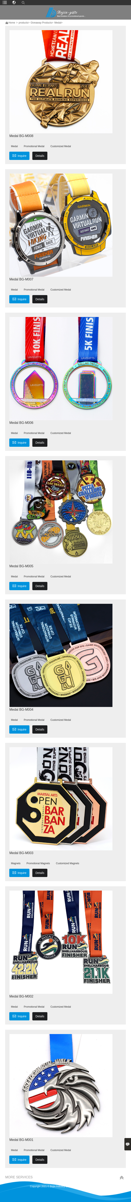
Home (11, 22)
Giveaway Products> (42, 22)
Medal (14, 146)
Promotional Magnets (38, 863)
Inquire (19, 155)
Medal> (58, 22)
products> (24, 22)
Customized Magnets (67, 863)
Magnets (15, 863)
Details (39, 155)
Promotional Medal (34, 146)
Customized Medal (60, 146)
